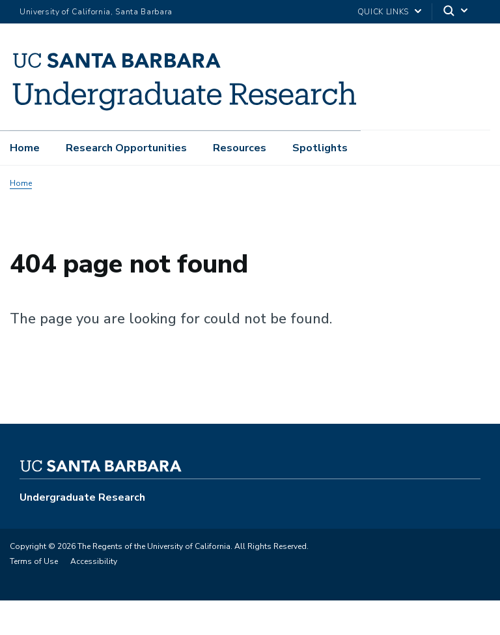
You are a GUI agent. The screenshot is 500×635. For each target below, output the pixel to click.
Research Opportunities (126, 148)
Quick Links (383, 12)
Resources (239, 148)
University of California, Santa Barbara (96, 12)
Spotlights (320, 148)
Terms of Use (34, 561)
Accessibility (93, 561)
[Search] (456, 12)
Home (25, 148)
